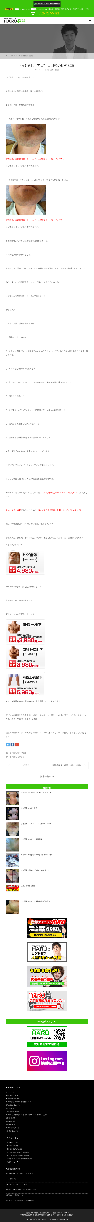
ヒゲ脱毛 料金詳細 (12, 1145)
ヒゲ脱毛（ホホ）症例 (29, 808)
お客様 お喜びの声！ (12, 1131)
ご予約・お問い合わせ (12, 1111)
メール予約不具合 (11, 1179)
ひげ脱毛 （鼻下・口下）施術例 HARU (36, 824)
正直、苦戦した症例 (28, 886)
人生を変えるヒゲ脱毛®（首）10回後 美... (37, 793)
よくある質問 (10, 1108)
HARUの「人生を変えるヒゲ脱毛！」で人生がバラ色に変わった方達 (26, 1115)
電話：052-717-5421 (60, 1213)
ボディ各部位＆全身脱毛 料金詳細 (18, 1152)
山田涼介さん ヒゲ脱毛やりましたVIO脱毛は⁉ (20, 1200)
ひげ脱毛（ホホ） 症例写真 (31, 839)
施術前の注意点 (10, 1118)
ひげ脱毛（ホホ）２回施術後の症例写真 (35, 901)
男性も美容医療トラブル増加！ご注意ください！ (21, 1173)
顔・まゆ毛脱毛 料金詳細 (14, 1149)
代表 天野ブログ (11, 1124)
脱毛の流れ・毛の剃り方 (13, 1105)
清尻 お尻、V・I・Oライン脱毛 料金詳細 (19, 1158)
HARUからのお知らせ (12, 1128)
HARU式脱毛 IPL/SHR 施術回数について (18, 1102)
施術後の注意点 (10, 1121)
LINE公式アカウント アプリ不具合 (16, 1184)
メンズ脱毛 (13, 757)
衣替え (26, 765)
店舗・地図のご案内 (12, 1095)
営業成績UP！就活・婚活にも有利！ (67, 765)
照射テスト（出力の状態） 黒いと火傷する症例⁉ (21, 1189)
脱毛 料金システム (12, 1142)
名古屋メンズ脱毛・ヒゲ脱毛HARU (38, 1213)
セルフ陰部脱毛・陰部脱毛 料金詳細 (18, 1155)
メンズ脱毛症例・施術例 (26, 56)
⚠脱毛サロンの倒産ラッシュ (14, 1195)
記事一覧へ (45, 776)
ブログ (13, 56)
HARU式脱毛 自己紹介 (12, 1098)
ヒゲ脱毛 (20, 757)
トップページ (10, 1092)
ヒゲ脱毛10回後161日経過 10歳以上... (35, 870)
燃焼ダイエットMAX (13, 1162)
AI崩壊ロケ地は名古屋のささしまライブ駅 (36, 855)
